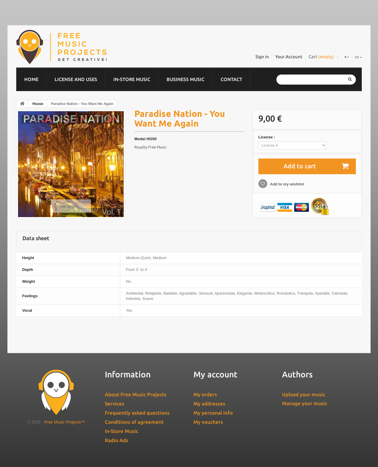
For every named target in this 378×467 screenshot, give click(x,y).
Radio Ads (116, 440)
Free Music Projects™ (64, 422)
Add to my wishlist (286, 184)
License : (267, 137)
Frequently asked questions (137, 413)
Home (31, 79)
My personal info (213, 413)
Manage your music (304, 403)
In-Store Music (131, 79)
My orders (205, 394)
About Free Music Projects (136, 394)
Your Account (288, 56)
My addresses (209, 403)
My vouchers (208, 422)
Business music (185, 79)
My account (215, 374)
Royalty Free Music (150, 147)
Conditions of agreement (134, 422)
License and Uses (76, 79)
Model (140, 139)
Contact (231, 79)
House (37, 104)
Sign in (262, 56)
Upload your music (303, 394)
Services (114, 403)
